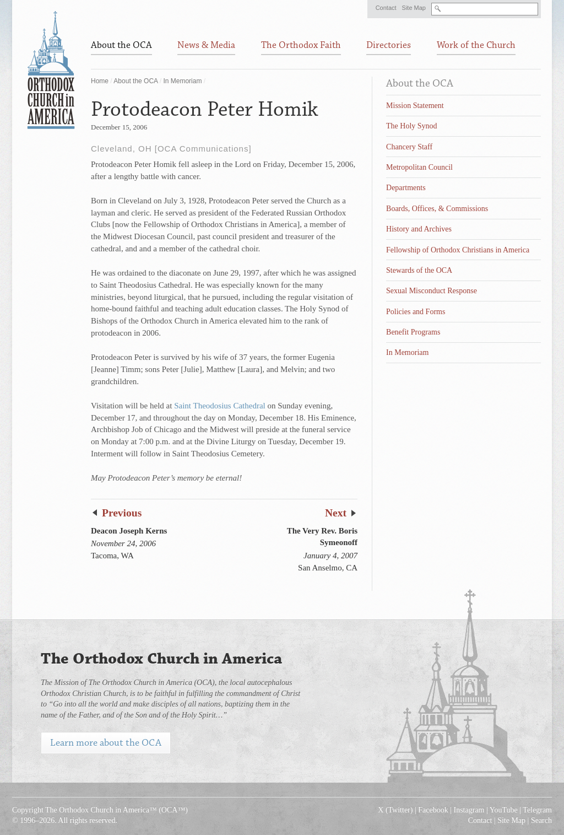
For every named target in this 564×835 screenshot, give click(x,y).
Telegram (537, 810)
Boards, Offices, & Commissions (437, 208)
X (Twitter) (395, 810)
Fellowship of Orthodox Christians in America (457, 250)
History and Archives (419, 229)
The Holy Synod (411, 126)
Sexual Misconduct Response (431, 291)
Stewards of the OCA (419, 270)
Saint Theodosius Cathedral (219, 405)
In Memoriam (182, 81)
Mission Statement (415, 105)
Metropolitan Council (419, 167)
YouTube (504, 810)
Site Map (414, 7)
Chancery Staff (409, 147)
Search (541, 820)
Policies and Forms (415, 312)
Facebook (433, 810)
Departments (406, 188)
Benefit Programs (413, 332)
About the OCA (135, 81)
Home (100, 81)
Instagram (469, 810)
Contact (386, 7)
